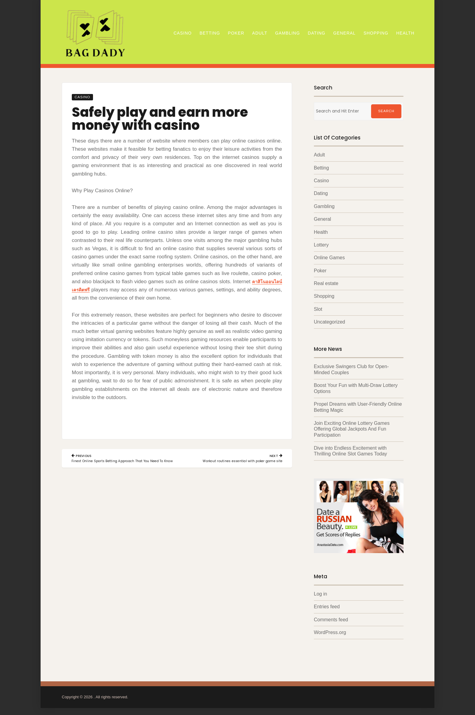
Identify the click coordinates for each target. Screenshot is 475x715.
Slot (318, 308)
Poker (236, 33)
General (344, 33)
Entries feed (327, 604)
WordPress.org (330, 630)
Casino (183, 33)
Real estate (326, 282)
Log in (320, 591)
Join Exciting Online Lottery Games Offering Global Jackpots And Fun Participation (352, 427)
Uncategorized (329, 321)
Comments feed (331, 617)
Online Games (329, 257)
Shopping (376, 33)
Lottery (321, 244)
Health (405, 33)
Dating (316, 33)
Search (386, 111)
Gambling (287, 33)
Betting (210, 33)
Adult (259, 33)
